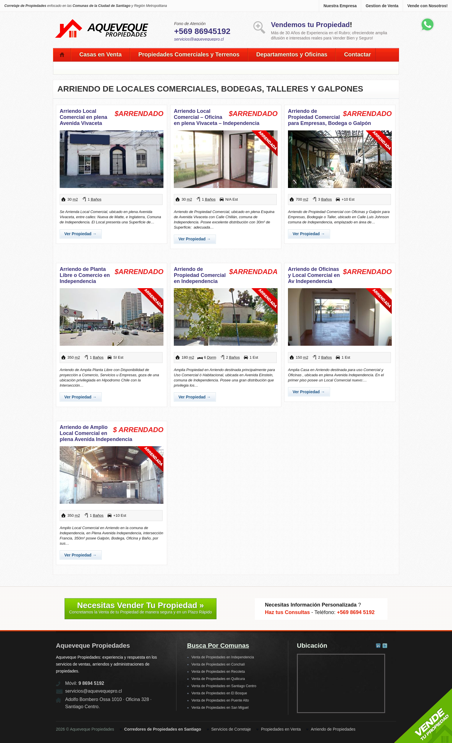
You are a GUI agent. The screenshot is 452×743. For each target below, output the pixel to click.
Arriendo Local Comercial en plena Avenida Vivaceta (83, 117)
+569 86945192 (202, 31)
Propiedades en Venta (281, 729)
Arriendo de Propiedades (333, 729)
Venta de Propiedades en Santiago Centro (223, 686)
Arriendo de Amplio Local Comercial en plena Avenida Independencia (96, 433)
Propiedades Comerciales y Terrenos (189, 54)
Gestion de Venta (382, 5)
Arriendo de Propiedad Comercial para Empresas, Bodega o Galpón (329, 117)
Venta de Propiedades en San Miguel (219, 708)
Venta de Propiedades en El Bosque (219, 693)
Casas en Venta (100, 54)
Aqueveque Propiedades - (102, 20)
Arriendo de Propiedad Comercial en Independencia (200, 275)
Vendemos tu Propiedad (310, 24)
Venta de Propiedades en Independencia (222, 657)
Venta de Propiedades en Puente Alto (220, 700)
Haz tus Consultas (287, 612)
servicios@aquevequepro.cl (199, 39)
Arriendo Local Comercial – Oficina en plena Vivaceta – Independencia (216, 117)
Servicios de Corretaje (231, 729)
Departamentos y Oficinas (291, 54)
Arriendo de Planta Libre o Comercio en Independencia (85, 275)
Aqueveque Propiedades (93, 645)
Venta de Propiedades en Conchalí (218, 664)
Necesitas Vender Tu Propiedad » (140, 608)
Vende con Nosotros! (427, 5)
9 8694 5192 (91, 683)
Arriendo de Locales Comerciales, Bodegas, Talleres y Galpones (210, 88)
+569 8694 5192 (356, 612)
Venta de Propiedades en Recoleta (218, 672)
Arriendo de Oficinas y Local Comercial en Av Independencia (314, 275)
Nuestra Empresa (340, 5)
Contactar (357, 54)
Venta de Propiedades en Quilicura (218, 679)
